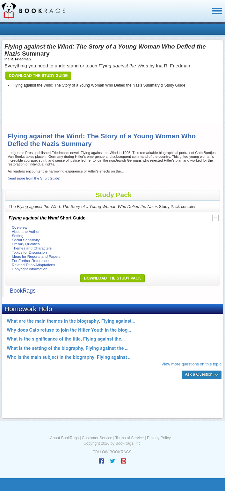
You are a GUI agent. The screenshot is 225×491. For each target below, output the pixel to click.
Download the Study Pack (112, 278)
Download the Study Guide (38, 75)
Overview (19, 227)
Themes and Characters (32, 248)
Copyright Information (29, 269)
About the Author (26, 231)
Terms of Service (129, 438)
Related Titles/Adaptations (33, 265)
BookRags (23, 291)
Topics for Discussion (29, 252)
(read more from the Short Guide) (34, 178)
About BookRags (64, 438)
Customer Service (97, 438)
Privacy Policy (159, 438)
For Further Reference (30, 260)
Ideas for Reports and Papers (36, 256)
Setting (17, 236)
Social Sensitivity (26, 240)
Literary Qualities (26, 244)
